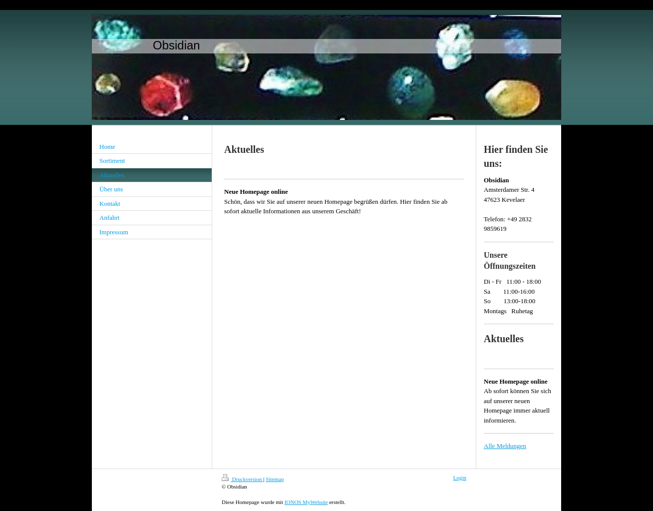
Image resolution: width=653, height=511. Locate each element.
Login (459, 478)
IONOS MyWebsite (306, 502)
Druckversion (242, 479)
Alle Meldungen (505, 446)
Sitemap (275, 479)
